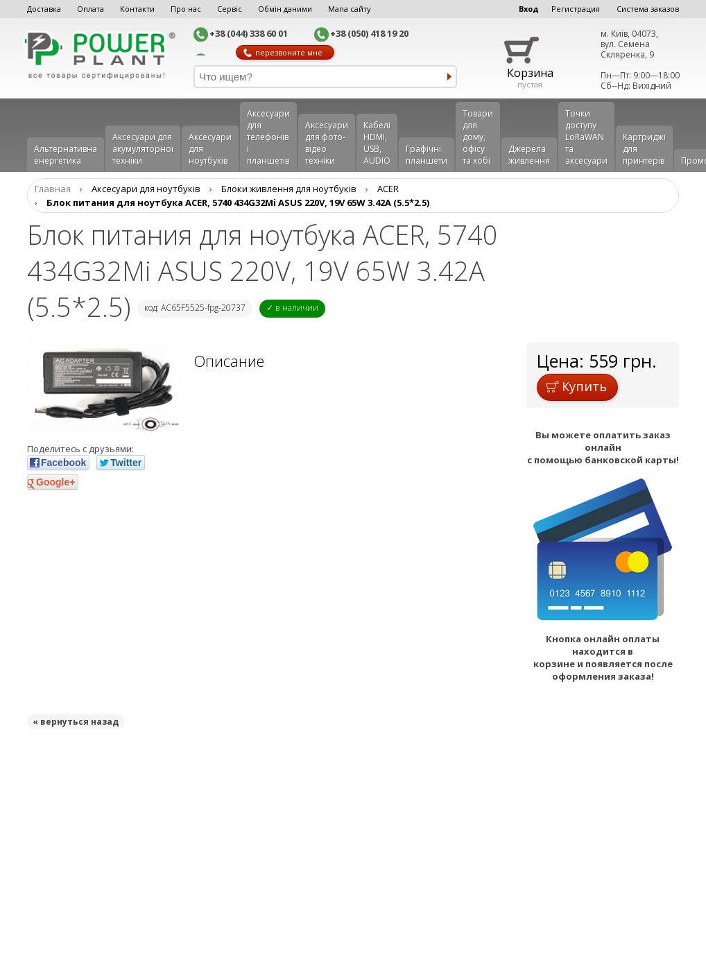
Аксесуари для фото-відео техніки (326, 142)
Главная (53, 188)
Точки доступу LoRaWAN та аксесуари (586, 136)
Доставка (44, 8)
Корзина (530, 72)
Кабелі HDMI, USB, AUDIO (376, 142)
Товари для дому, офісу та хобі (478, 136)
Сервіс (229, 8)
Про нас (186, 8)
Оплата (90, 8)
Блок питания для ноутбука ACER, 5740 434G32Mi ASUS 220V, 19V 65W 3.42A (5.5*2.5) (237, 202)
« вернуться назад (76, 722)
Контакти (137, 8)
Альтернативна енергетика (65, 154)
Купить (576, 386)
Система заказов (648, 8)
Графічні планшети (426, 154)
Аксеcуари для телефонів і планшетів (268, 136)
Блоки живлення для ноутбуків (288, 188)
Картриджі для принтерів (644, 148)
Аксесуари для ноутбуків (210, 148)
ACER (388, 188)
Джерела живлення (529, 154)
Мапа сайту (349, 8)
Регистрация (575, 8)
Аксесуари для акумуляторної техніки (142, 148)
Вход (529, 8)
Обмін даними (285, 8)
